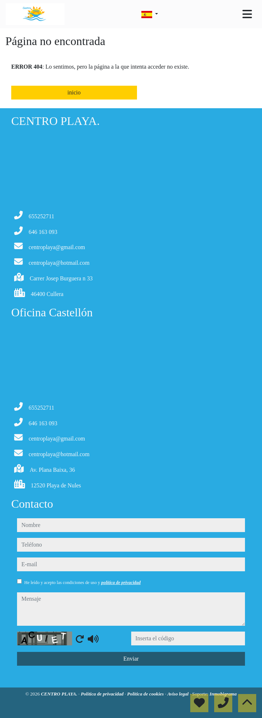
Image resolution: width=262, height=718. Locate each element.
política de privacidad (121, 582)
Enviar (131, 659)
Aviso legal (178, 694)
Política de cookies (146, 694)
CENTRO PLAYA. (59, 694)
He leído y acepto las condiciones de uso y (82, 582)
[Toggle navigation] (247, 14)
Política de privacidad (103, 694)
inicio (73, 92)
